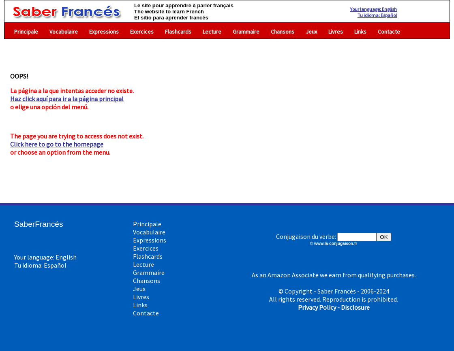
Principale (26, 31)
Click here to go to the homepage (56, 144)
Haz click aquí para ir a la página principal (67, 99)
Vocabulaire (63, 31)
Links (360, 31)
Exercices (142, 31)
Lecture (212, 31)
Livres (335, 31)
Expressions (104, 31)
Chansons (282, 31)
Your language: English (373, 9)
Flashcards (178, 31)
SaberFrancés (38, 224)
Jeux (311, 31)
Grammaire (246, 31)
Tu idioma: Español (377, 15)
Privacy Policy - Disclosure (334, 307)
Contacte (389, 31)
